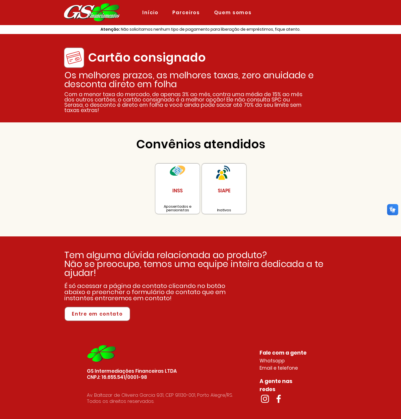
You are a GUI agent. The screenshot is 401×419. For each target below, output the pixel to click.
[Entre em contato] (97, 314)
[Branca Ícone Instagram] (265, 398)
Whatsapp (272, 360)
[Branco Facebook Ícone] (278, 398)
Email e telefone (279, 368)
